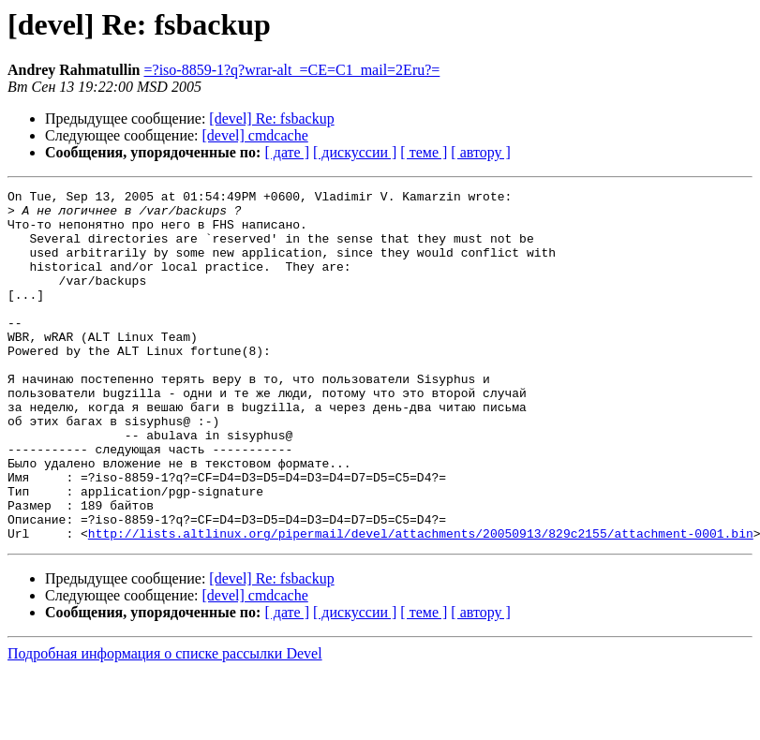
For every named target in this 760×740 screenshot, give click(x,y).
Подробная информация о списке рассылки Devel (164, 724)
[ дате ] (286, 152)
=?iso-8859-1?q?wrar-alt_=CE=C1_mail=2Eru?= (292, 70)
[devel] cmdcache (255, 135)
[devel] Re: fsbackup (271, 118)
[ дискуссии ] (354, 152)
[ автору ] (480, 152)
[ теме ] (423, 152)
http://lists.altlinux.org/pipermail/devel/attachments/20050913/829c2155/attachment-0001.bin (420, 603)
